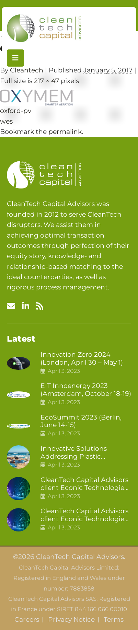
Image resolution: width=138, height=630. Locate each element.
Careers (26, 619)
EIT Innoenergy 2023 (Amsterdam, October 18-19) (86, 390)
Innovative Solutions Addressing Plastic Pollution (74, 453)
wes (6, 121)
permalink (65, 132)
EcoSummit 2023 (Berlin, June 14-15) (81, 421)
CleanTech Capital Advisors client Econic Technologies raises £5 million (84, 515)
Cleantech (26, 70)
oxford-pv (15, 111)
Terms (114, 619)
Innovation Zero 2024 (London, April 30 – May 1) (82, 358)
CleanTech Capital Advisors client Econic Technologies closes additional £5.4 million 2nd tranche (84, 484)
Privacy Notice (71, 619)
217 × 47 (46, 81)
